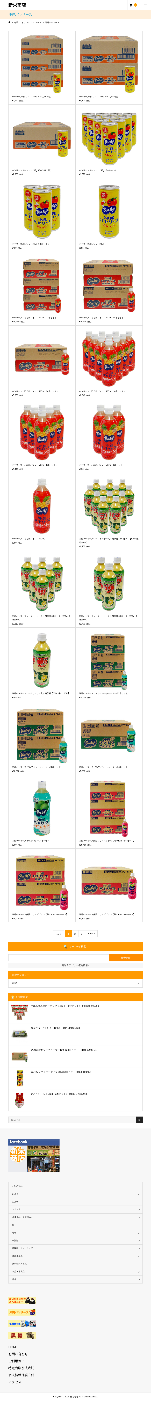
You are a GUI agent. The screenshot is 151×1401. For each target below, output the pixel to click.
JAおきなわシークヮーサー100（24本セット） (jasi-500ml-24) (64, 1049)
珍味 (14, 1232)
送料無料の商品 (19, 1264)
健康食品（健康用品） (22, 1217)
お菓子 (15, 1194)
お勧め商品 (17, 1186)
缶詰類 (15, 1240)
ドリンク (16, 1209)
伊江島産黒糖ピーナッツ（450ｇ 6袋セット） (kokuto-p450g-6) (65, 1005)
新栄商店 (17, 5)
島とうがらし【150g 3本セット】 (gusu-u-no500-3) (59, 1093)
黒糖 (14, 1279)
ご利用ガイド (18, 1361)
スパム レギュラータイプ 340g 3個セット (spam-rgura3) (61, 1071)
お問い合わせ (18, 1354)
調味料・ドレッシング (22, 1248)
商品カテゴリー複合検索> (75, 965)
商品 (14, 983)
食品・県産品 (18, 1271)
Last (90, 933)
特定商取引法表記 (21, 1368)
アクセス (14, 1382)
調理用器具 (17, 1256)
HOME (13, 1347)
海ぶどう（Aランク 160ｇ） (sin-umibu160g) (56, 1027)
